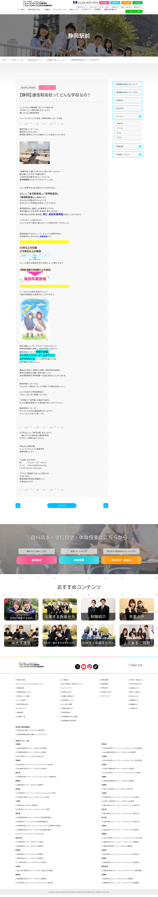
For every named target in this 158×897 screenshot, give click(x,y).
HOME (4, 60)
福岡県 (101, 836)
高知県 (101, 828)
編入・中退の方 (126, 7)
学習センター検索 (135, 11)
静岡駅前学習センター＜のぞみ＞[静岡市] (33, 881)
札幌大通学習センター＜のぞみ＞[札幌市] (33, 752)
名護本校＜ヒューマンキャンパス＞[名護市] (117, 881)
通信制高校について (25, 696)
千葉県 (18, 804)
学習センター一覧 (18, 60)
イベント (120, 130)
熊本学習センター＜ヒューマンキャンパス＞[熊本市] (120, 857)
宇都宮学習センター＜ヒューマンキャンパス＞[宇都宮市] (38, 780)
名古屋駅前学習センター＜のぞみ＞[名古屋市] (118, 756)
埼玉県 (18, 792)
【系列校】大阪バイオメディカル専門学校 (32, 734)
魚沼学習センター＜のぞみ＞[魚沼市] (31, 861)
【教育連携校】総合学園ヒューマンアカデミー (34, 738)
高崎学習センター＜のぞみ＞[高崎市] (31, 788)
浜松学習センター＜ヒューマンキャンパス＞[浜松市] (37, 885)
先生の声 (119, 108)
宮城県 (18, 764)
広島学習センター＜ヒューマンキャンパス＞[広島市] (120, 800)
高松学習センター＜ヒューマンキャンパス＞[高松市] (120, 824)
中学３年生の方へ (135, 688)
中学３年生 (93, 7)
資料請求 (104, 3)
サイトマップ (106, 700)
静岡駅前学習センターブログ (61, 60)
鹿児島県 (102, 869)
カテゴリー (120, 116)
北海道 (18, 748)
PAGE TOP (136, 670)
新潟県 (18, 853)
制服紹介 (21, 716)
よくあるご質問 (68, 708)
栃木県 (18, 776)
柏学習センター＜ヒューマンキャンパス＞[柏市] (35, 812)
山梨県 (18, 869)
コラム (119, 136)
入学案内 (47, 11)
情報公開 (21, 692)
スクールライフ (68, 692)
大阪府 (101, 768)
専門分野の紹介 (23, 708)
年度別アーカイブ (122, 160)
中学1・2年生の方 (135, 684)
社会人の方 (133, 700)
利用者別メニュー (69, 704)
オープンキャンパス (59, 11)
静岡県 (18, 877)
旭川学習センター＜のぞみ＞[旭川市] (31, 760)
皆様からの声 (68, 696)
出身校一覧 (22, 720)
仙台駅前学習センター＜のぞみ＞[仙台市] (33, 772)
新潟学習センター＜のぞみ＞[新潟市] (31, 857)
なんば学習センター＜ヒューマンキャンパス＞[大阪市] (121, 776)
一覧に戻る (62, 506)
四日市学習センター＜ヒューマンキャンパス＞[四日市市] (121, 764)
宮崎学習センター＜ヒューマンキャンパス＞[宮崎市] (120, 865)
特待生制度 (67, 716)
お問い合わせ (107, 696)
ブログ (119, 142)
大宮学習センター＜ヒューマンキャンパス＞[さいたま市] (38, 796)
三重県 (101, 760)
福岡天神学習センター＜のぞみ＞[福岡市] (116, 849)
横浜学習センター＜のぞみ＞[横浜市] (31, 849)
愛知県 (101, 748)
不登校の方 (133, 712)
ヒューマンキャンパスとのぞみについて (31, 688)
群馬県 (18, 784)
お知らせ (120, 124)
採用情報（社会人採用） (71, 720)
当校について (74, 11)
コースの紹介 (22, 704)
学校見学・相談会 (121, 563)
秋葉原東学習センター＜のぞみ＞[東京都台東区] (36, 832)
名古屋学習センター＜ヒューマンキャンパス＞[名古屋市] (121, 752)
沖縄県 (101, 877)
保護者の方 (115, 7)
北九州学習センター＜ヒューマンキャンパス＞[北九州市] (121, 841)
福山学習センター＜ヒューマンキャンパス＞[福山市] (120, 808)
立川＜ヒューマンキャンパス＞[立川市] (32, 836)
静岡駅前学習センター (38, 60)
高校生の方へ (82, 7)
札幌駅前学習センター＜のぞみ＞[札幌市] (33, 756)
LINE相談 (137, 3)
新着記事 (119, 152)
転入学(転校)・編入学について (74, 688)
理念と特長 (22, 684)
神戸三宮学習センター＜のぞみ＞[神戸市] (116, 792)
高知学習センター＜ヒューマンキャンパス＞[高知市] (120, 832)
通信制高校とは (68, 712)
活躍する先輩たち (110, 11)
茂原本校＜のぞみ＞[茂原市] (28, 808)
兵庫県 (101, 788)
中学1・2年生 (104, 7)
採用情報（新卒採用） (70, 725)
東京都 (18, 816)
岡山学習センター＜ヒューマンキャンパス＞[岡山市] (120, 816)
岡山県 (101, 812)
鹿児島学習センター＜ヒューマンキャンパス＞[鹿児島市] (121, 873)
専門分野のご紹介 (34, 11)
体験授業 (115, 3)
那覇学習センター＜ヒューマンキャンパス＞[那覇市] (120, 885)
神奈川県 (19, 841)
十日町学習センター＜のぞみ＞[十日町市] (33, 865)
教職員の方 (137, 7)
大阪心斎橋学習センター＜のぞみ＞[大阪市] (117, 772)
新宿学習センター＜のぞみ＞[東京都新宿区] (34, 824)
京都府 (101, 780)
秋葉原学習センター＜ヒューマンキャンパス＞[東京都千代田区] (41, 828)
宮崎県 (101, 861)
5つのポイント (86, 11)
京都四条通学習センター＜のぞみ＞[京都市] (117, 784)
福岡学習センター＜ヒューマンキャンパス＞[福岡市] (120, 845)
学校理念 (97, 11)
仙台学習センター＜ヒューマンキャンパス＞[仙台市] (37, 768)
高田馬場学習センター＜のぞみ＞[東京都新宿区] (36, 820)
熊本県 (101, 853)
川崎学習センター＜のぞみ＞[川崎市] (31, 845)
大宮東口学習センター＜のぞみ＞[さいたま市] (35, 800)
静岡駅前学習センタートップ (126, 84)
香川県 (101, 820)
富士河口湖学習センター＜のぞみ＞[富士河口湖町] (36, 873)
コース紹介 (21, 11)
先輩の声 (119, 100)
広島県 (101, 796)
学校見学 (126, 3)
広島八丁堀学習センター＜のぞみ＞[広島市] (117, 804)
